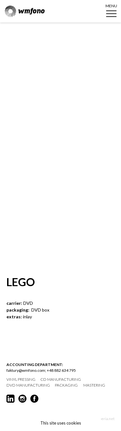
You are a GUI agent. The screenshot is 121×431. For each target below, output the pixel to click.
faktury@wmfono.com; (26, 370)
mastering (94, 385)
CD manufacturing (60, 379)
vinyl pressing (20, 379)
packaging (66, 385)
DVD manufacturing (28, 385)
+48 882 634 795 (61, 370)
